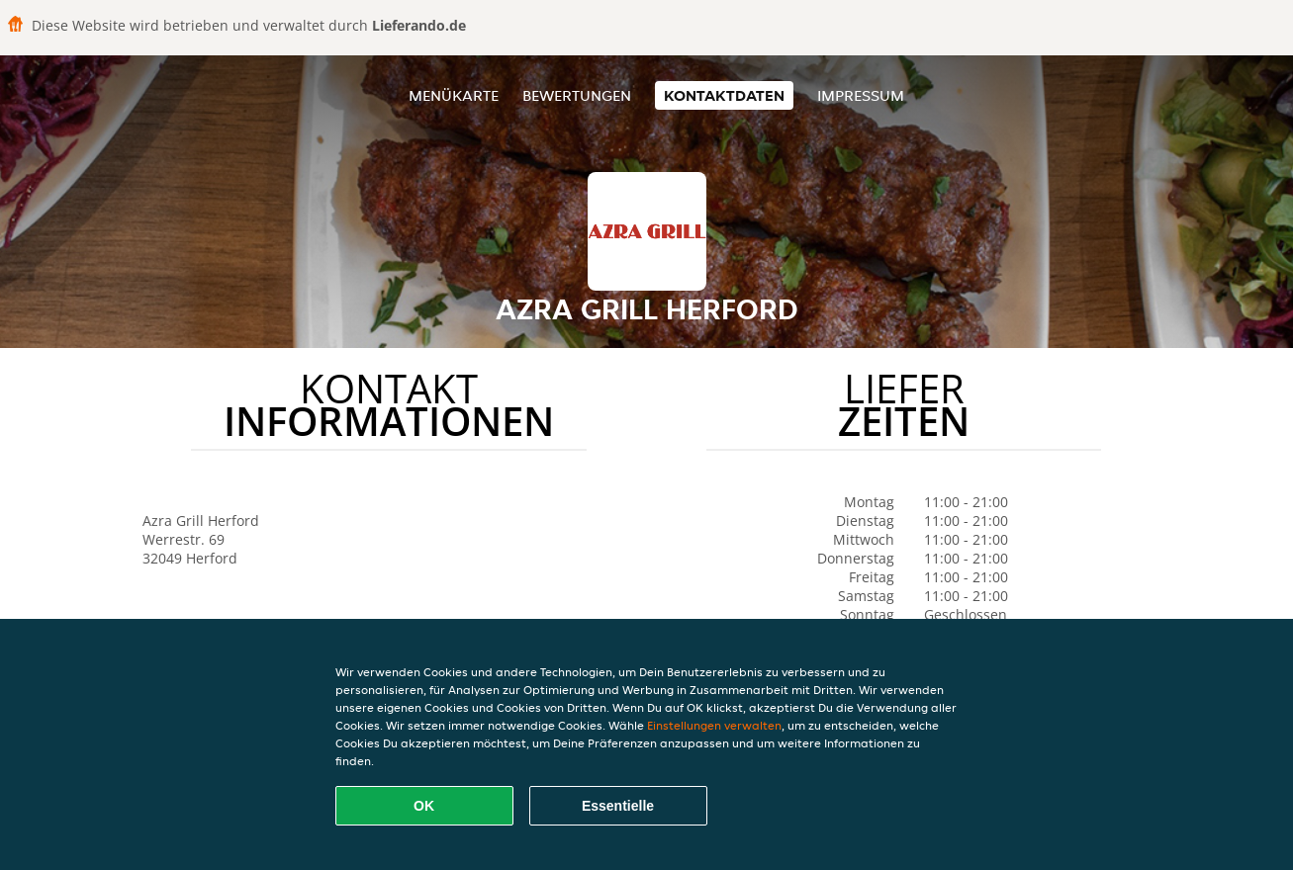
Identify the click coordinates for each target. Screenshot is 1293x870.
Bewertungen (576, 95)
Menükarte (454, 95)
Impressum (860, 95)
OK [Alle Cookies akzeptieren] (424, 806)
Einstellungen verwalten (714, 725)
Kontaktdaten (724, 95)
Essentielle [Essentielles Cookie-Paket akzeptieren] (618, 806)
